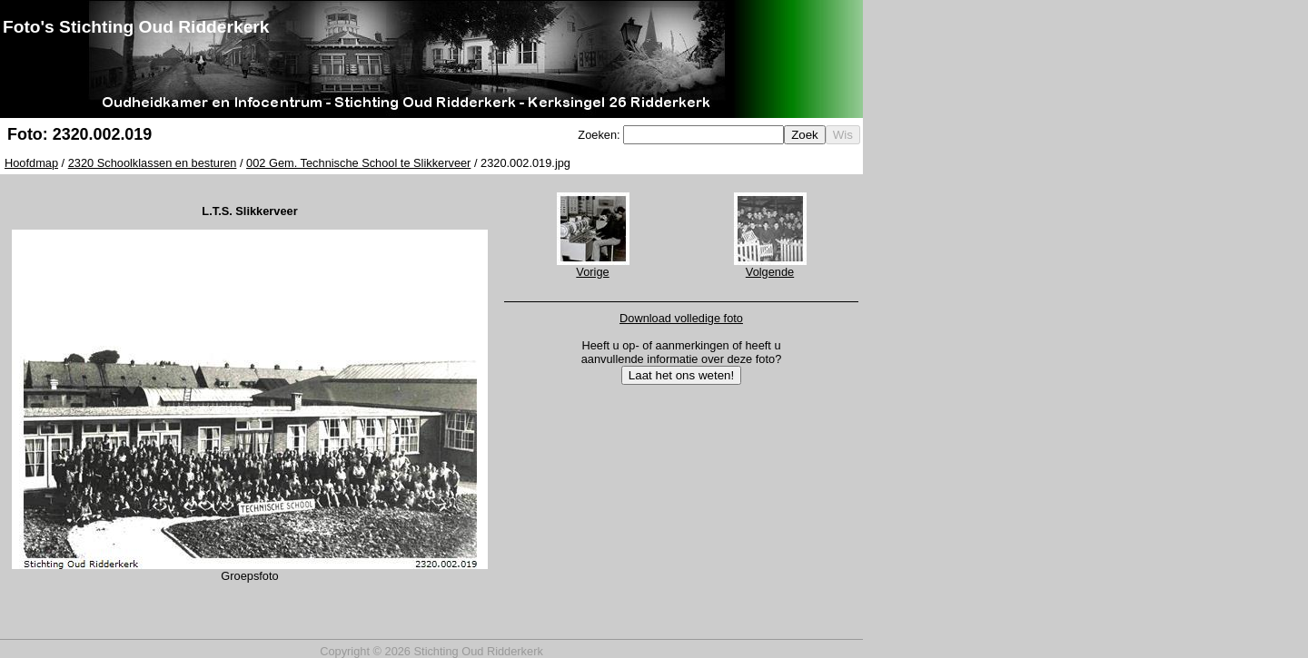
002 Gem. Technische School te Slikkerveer (358, 163)
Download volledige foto (681, 318)
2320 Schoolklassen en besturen (152, 163)
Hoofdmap (31, 163)
